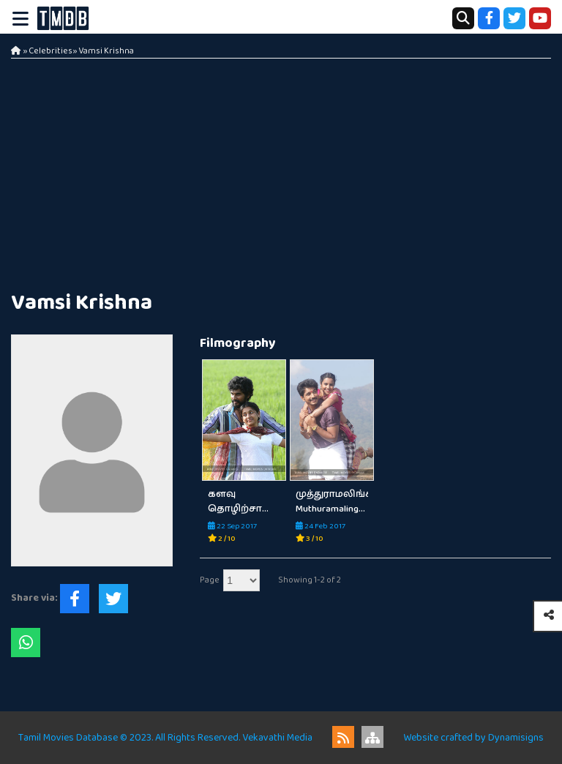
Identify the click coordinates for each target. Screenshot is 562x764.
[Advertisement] (281, 168)
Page (210, 580)
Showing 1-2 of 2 (309, 580)
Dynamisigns (516, 738)
